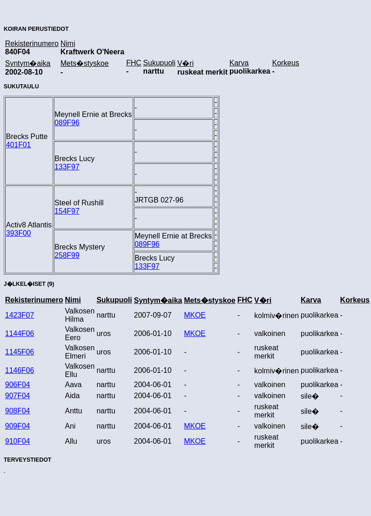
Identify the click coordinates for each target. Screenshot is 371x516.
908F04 (17, 411)
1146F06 (19, 370)
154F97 (67, 211)
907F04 (17, 396)
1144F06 (19, 333)
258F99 (67, 255)
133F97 (67, 167)
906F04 (17, 384)
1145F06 (19, 352)
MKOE (194, 315)
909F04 (17, 426)
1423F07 (19, 315)
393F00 (18, 233)
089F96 (67, 123)
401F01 (18, 145)
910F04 (17, 441)
